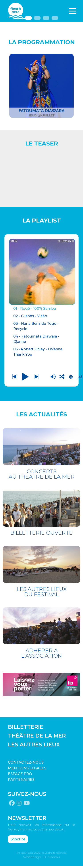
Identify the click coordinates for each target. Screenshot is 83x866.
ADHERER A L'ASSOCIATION (41, 653)
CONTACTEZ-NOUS (26, 762)
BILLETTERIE (25, 727)
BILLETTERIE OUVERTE (41, 533)
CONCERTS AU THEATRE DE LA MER (42, 474)
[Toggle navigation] (72, 11)
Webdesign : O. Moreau (41, 857)
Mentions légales (27, 768)
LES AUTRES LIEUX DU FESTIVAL (42, 592)
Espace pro (20, 774)
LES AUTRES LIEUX (34, 744)
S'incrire (17, 839)
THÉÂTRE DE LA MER (37, 735)
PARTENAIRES (21, 779)
